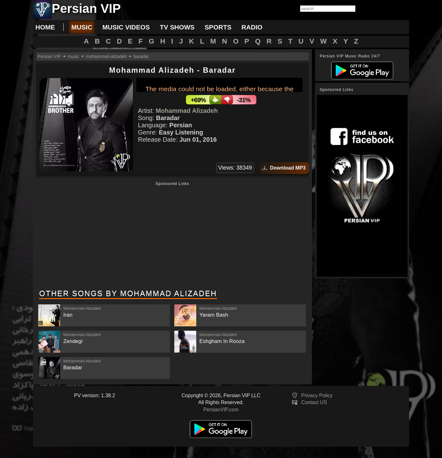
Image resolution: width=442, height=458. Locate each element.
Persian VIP (49, 56)
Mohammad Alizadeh (187, 110)
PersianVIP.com (221, 409)
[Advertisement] (172, 236)
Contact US (314, 402)
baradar (141, 56)
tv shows (177, 27)
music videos (126, 27)
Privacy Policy (317, 395)
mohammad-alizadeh (106, 56)
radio (251, 27)
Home (45, 27)
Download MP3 (284, 168)
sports (218, 27)
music (81, 27)
